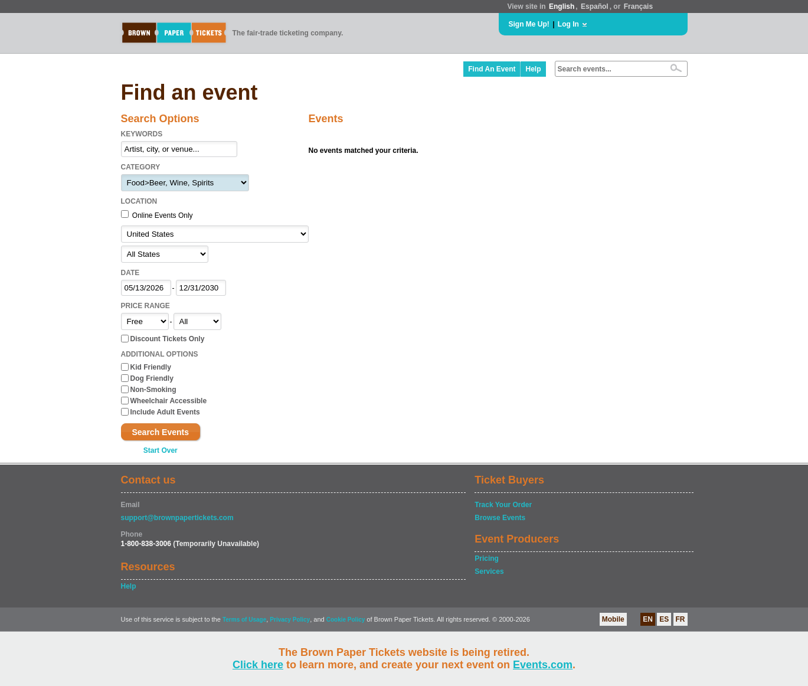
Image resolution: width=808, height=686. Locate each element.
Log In (568, 24)
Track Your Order (503, 505)
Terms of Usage (244, 619)
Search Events (160, 432)
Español (595, 6)
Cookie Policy (345, 619)
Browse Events (500, 518)
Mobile (613, 619)
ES (664, 619)
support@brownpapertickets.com (177, 518)
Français (638, 6)
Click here (258, 665)
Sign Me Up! (529, 24)
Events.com (543, 665)
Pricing (487, 558)
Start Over (160, 450)
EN (648, 619)
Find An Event (491, 69)
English (561, 6)
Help (533, 69)
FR (680, 619)
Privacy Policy (290, 619)
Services (489, 571)
